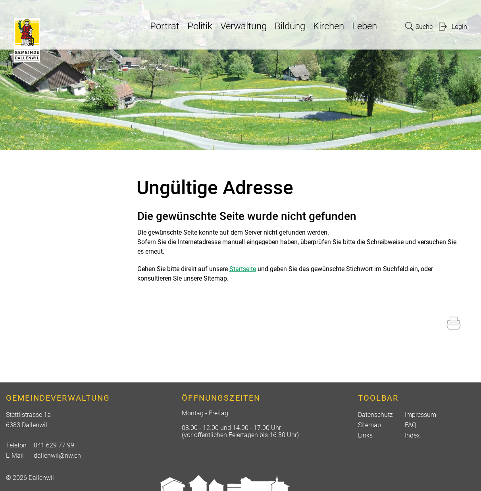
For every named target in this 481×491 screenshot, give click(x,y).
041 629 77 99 (54, 445)
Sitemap (369, 425)
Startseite (242, 269)
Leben (364, 26)
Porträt (164, 26)
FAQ (410, 425)
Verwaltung (243, 26)
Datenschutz (375, 414)
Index (412, 435)
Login (459, 27)
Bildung (290, 26)
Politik (199, 26)
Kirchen (328, 26)
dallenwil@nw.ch (57, 455)
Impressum (420, 414)
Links (365, 435)
